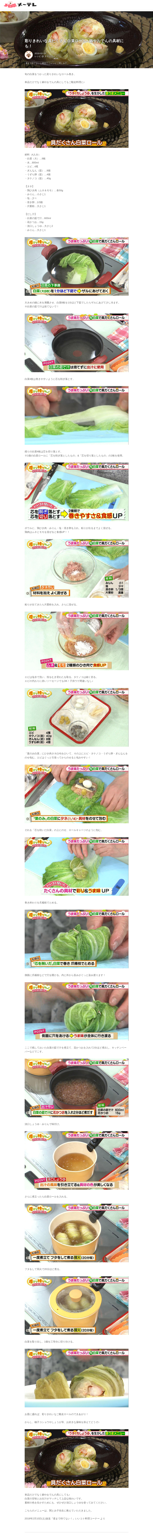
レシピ (37, 56)
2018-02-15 (40, 53)
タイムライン (50, 56)
